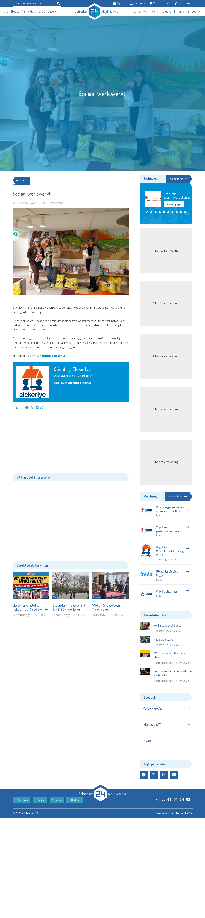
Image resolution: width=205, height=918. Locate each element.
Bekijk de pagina (174, 204)
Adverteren (183, 3)
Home (5, 11)
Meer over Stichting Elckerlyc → (74, 382)
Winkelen (144, 11)
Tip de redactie (160, 3)
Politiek (32, 11)
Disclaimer (74, 801)
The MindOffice (183, 814)
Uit (134, 11)
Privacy (56, 801)
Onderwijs (53, 11)
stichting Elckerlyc (53, 356)
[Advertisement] (71, 443)
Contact (40, 801)
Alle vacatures (177, 496)
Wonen (156, 11)
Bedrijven (197, 11)
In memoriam (181, 11)
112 (23, 11)
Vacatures (137, 3)
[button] (147, 212)
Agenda (119, 3)
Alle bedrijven (178, 178)
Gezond (167, 11)
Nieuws (15, 11)
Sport (42, 11)
